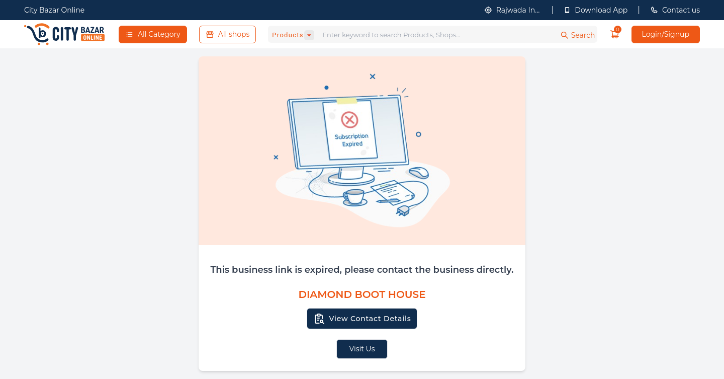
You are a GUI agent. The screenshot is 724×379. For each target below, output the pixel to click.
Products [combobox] (288, 35)
